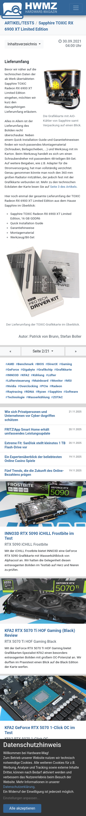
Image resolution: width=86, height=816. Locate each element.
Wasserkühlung (38, 397)
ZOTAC (57, 397)
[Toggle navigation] (75, 7)
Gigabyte (28, 369)
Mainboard (39, 380)
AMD (10, 364)
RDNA (29, 391)
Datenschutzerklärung (18, 787)
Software (71, 391)
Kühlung (37, 375)
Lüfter (51, 375)
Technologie (15, 397)
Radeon (56, 386)
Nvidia (11, 386)
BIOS (39, 364)
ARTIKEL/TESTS (19, 23)
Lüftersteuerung (18, 380)
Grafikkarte (63, 369)
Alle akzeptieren (22, 808)
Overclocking (28, 386)
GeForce (12, 369)
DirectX (51, 364)
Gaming (65, 364)
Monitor (56, 380)
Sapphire (55, 391)
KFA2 (24, 375)
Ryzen (41, 391)
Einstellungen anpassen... (21, 798)
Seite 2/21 (41, 351)
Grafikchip (44, 369)
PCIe (43, 386)
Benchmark (25, 364)
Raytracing (14, 391)
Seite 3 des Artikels (63, 186)
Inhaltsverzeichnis (23, 44)
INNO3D (12, 375)
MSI (68, 380)
